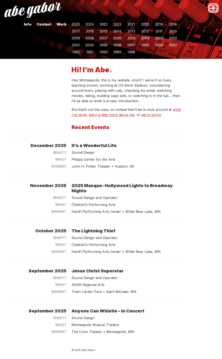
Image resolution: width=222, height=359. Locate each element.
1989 (117, 52)
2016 (90, 31)
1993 (173, 45)
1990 (104, 52)
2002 (173, 38)
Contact (44, 24)
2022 (117, 24)
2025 (76, 24)
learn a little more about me (111, 115)
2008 (89, 38)
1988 (131, 52)
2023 (104, 24)
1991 (89, 52)
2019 (159, 24)
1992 (76, 52)
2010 (173, 31)
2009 (76, 38)
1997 (131, 45)
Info (27, 24)
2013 (131, 31)
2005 (131, 38)
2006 (117, 38)
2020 (145, 24)
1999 (104, 45)
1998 (117, 45)
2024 (89, 24)
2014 (117, 31)
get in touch (151, 115)
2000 (89, 45)
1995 (145, 45)
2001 (76, 45)
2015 (103, 31)
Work (61, 24)
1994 (159, 45)
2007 (103, 38)
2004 (145, 38)
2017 (76, 31)
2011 (159, 31)
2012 (145, 31)
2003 (159, 38)
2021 (131, 24)
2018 (173, 24)
